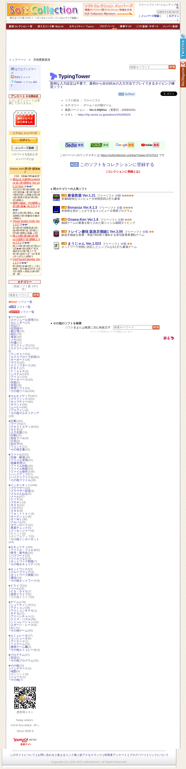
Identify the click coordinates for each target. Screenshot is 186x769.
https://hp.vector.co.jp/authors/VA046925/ (104, 114)
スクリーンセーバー (23, 348)
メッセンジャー (21, 530)
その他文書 (18, 449)
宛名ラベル (18, 438)
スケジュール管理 (22, 319)
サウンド (16, 404)
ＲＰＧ (15, 613)
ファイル (16, 454)
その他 (14, 665)
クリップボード (21, 365)
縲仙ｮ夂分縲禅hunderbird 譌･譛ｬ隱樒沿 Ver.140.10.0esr (26, 183)
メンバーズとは (25, 159)
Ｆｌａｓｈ (18, 371)
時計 (13, 334)
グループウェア (21, 572)
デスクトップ (19, 345)
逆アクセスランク (90, 755)
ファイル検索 (19, 468)
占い (13, 627)
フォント (16, 446)
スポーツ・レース (22, 624)
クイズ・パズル (21, 619)
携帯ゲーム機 (19, 647)
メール (15, 496)
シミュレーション (22, 622)
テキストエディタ (22, 426)
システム (16, 374)
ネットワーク (19, 569)
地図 (13, 671)
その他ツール (19, 391)
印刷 (13, 435)
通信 (13, 577)
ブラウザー (18, 488)
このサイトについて (22, 755)
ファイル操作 (19, 471)
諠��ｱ (28, 186)
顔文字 (15, 443)
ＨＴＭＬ (16, 519)
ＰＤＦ (15, 368)
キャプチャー (19, 401)
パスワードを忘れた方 (25, 154)
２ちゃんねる (19, 493)
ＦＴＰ (15, 499)
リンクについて (159, 755)
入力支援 (16, 432)
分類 (118, 195)
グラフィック (19, 398)
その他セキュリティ (23, 564)
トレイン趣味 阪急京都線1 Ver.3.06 (95, 231)
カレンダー (18, 322)
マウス (15, 362)
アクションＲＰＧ (22, 610)
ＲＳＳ (15, 505)
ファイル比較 (19, 465)
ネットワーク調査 (22, 575)
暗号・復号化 (19, 552)
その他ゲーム (19, 630)
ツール (14, 317)
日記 (13, 325)
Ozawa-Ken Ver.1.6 (83, 219)
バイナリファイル (22, 477)
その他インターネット (25, 539)
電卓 (13, 337)
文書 (13, 421)
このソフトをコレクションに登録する (112, 164)
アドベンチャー (21, 616)
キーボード (18, 359)
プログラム (17, 654)
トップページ (17, 59)
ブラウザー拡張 (21, 490)
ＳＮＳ (15, 510)
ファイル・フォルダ (23, 550)
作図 (13, 382)
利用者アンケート (115, 755)
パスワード (18, 555)
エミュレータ (19, 635)
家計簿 (15, 331)
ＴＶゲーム (18, 644)
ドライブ (16, 585)
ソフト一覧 (21, 301)
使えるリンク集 (67, 755)
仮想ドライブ (19, 594)
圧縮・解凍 (18, 457)
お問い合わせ (46, 755)
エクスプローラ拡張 (23, 356)
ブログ (15, 508)
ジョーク (16, 677)
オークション (19, 516)
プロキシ (16, 502)
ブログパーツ (137, 755)
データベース (19, 379)
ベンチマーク (19, 668)
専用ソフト (18, 388)
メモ (13, 339)
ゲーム (14, 602)
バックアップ (19, 474)
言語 (13, 657)
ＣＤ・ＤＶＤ (19, 591)
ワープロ (16, 423)
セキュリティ (19, 547)
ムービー (16, 407)
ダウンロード (19, 525)
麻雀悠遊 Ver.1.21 (82, 195)
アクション (18, 607)
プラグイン (18, 410)
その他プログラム (22, 660)
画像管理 (16, 463)
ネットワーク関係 (22, 561)
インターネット (20, 485)
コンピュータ (19, 638)
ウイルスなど (19, 558)
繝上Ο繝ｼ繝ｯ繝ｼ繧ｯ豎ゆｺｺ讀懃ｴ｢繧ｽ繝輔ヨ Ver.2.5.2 (26, 239)
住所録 (15, 328)
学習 (13, 385)
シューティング (21, 605)
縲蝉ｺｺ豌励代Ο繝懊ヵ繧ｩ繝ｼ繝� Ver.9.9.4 (26, 204)
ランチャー (18, 354)
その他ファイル (21, 480)
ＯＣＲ (15, 429)
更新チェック (19, 527)
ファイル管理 (19, 460)
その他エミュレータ (23, 649)
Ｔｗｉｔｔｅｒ (21, 513)
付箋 (13, 342)
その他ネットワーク (23, 580)
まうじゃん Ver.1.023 (84, 243)
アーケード (18, 641)
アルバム (16, 522)
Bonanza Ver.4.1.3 (82, 207)
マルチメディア (20, 396)
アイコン (16, 376)
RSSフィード (21, 77)
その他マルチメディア (25, 413)
